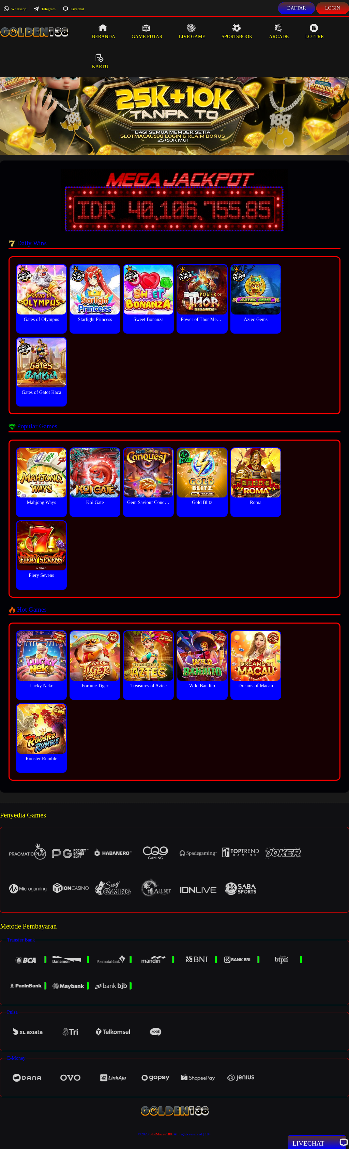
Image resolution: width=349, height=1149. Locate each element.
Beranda (103, 31)
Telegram (44, 9)
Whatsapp (14, 9)
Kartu (100, 61)
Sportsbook (237, 31)
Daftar (296, 8)
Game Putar (147, 31)
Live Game (192, 31)
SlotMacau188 (161, 1134)
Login (332, 8)
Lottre (314, 31)
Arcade (279, 31)
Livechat (73, 9)
